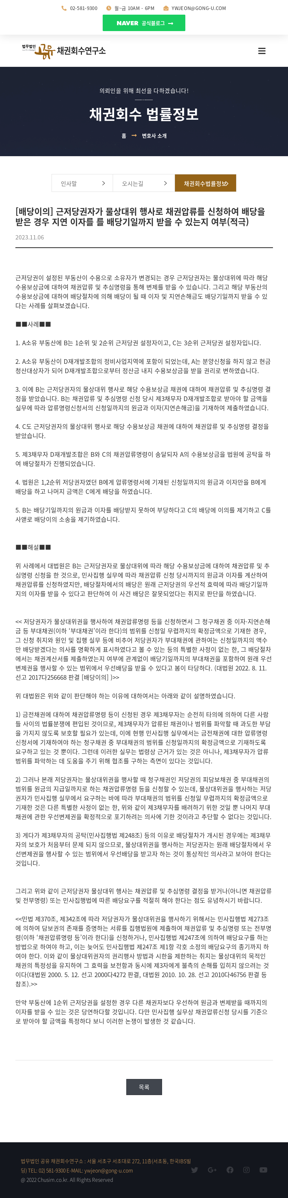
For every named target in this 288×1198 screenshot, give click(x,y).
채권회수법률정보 (205, 183)
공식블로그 (145, 22)
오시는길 (132, 183)
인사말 (69, 183)
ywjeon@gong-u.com (194, 8)
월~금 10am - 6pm (130, 8)
